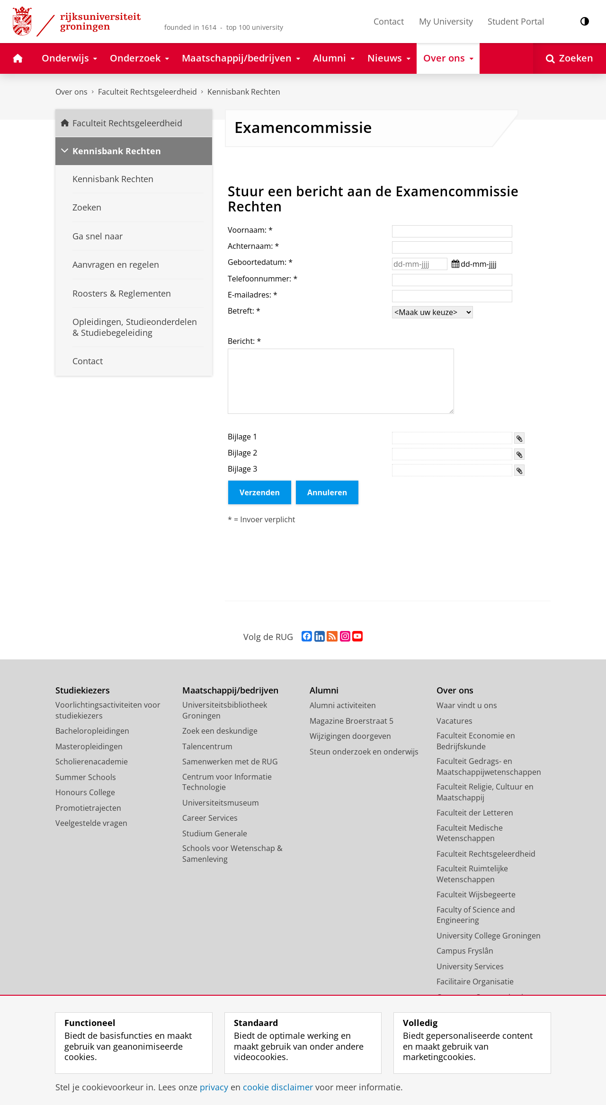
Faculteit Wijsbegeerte (476, 894)
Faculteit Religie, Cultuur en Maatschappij (485, 792)
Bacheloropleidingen (92, 731)
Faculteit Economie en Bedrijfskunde (476, 741)
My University (446, 21)
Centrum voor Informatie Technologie (227, 782)
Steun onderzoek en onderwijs (364, 751)
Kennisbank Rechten (243, 92)
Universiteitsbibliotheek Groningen (224, 710)
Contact (389, 21)
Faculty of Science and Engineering (476, 915)
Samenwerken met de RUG (230, 761)
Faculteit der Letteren (475, 812)
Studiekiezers (82, 690)
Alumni (324, 690)
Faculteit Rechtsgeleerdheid (147, 92)
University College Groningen (489, 935)
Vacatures (454, 721)
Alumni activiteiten (343, 705)
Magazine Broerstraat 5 (351, 721)
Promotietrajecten (88, 808)
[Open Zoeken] (569, 58)
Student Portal (516, 21)
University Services (470, 966)
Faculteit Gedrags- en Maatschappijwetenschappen (489, 766)
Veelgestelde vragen (91, 823)
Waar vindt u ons (467, 705)
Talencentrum (207, 746)
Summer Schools (85, 777)
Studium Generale (214, 833)
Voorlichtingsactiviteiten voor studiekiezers (107, 710)
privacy (214, 1087)
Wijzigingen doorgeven (350, 736)
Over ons (71, 92)
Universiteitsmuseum (220, 803)
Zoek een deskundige (220, 731)
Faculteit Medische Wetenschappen (470, 833)
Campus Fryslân (465, 951)
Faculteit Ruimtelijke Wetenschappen (472, 874)
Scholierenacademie (91, 761)
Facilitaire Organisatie (475, 981)
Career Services (210, 818)
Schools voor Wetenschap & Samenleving (232, 853)
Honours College (85, 792)
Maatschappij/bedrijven (230, 690)
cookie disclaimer (278, 1087)
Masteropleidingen (89, 746)
